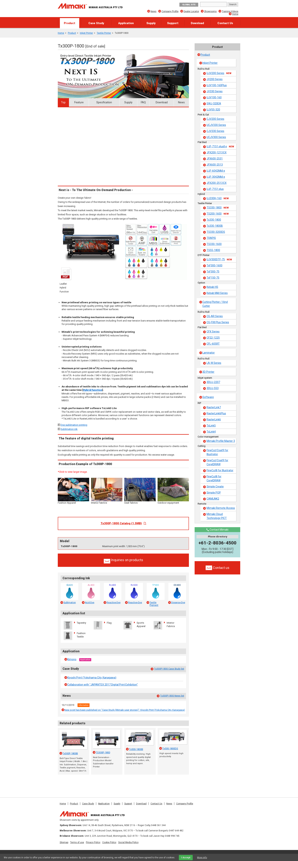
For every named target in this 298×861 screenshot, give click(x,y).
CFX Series (213, 331)
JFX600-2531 (215, 158)
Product (69, 23)
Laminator (208, 352)
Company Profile (170, 11)
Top (63, 102)
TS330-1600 (214, 244)
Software (208, 397)
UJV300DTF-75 (219, 259)
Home (235, 14)
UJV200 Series (219, 73)
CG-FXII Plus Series (218, 322)
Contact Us (225, 23)
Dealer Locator (191, 11)
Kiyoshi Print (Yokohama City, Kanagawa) (91, 677)
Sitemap (64, 842)
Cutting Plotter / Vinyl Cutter (215, 303)
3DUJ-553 (213, 388)
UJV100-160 (214, 97)
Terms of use (77, 842)
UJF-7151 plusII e (220, 146)
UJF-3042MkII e (216, 176)
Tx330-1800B (215, 225)
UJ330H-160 (218, 198)
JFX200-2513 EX (217, 182)
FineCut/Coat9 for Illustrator (217, 452)
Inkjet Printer (86, 33)
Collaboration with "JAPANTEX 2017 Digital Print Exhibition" (102, 684)
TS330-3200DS (216, 231)
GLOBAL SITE (188, 4)
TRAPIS (211, 237)
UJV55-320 (213, 109)
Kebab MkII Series (217, 293)
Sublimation (69, 602)
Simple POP (214, 492)
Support (172, 23)
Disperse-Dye (178, 602)
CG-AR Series (215, 316)
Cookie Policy (109, 842)
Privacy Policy (93, 842)
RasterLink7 (214, 407)
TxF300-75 (213, 271)
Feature (79, 102)
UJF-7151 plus (215, 188)
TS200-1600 (218, 214)
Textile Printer (104, 33)
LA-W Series (214, 362)
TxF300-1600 (214, 265)
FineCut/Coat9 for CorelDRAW (217, 462)
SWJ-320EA (214, 103)
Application (126, 23)
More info (202, 857)
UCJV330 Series (216, 124)
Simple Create (215, 486)
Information (83, 705)
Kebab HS (212, 286)
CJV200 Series (215, 118)
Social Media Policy (128, 842)
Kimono (71, 659)
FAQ (143, 102)
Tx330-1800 (214, 219)
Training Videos (230, 11)
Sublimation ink (69, 429)
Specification (104, 102)
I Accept (185, 857)
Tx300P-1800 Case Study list (169, 669)
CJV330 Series (215, 131)
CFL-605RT (213, 343)
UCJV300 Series (216, 137)
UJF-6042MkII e (216, 170)
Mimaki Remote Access (221, 507)
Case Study (96, 23)
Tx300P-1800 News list (172, 696)
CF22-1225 (213, 337)
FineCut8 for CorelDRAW (214, 478)
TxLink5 (211, 425)
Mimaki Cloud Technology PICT (217, 516)
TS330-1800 (218, 207)
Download (197, 23)
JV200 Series (215, 79)
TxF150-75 (213, 277)
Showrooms (210, 11)
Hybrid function (92, 390)
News (153, 11)
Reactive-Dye (113, 602)
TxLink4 (211, 431)
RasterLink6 (214, 419)
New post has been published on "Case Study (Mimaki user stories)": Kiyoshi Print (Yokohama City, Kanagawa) (124, 710)
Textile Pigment (154, 604)
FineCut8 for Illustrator (220, 470)
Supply (151, 23)
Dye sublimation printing (74, 424)
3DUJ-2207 (213, 382)
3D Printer (208, 371)
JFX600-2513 (215, 164)
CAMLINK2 (213, 498)
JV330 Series (215, 91)
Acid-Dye (89, 602)
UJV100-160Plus (217, 85)
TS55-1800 (213, 250)
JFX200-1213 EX (217, 152)
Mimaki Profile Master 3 (221, 440)
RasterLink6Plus (216, 413)
